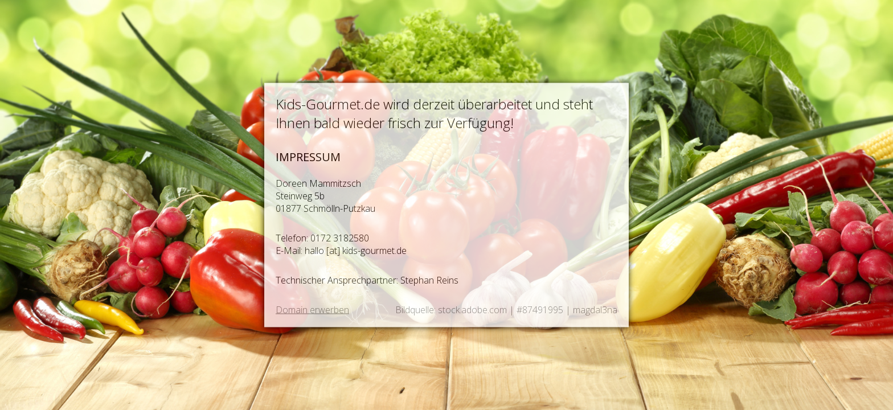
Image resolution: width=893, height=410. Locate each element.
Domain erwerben (312, 310)
